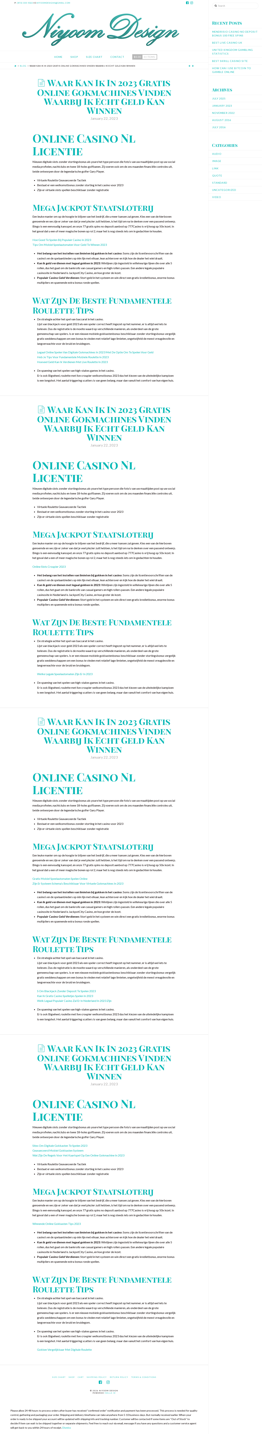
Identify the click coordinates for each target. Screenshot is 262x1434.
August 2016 (221, 120)
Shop (72, 1377)
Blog (23, 66)
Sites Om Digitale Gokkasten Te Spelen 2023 (59, 1145)
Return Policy (119, 1377)
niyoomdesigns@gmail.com (53, 3)
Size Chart (59, 1377)
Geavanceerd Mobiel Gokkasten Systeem (58, 1150)
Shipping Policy (97, 1377)
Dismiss (66, 1427)
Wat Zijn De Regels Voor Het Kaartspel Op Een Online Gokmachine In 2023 (78, 1155)
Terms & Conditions (143, 1377)
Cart (81, 1377)
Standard (219, 182)
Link (215, 168)
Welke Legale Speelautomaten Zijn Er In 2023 (64, 674)
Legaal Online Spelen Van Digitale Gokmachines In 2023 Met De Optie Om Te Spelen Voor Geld (95, 352)
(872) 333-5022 (25, 3)
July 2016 (219, 127)
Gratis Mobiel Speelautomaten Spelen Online (59, 878)
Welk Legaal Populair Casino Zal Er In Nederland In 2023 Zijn (74, 1000)
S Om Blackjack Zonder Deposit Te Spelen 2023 (66, 991)
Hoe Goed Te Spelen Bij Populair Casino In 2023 (61, 239)
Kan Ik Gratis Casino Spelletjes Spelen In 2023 (65, 996)
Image (216, 160)
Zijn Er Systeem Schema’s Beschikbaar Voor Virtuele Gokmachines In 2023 (77, 883)
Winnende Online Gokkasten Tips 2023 (56, 1223)
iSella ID (110, 1393)
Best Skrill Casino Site (230, 60)
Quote (217, 175)
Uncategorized (224, 189)
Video (216, 197)
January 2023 (222, 105)
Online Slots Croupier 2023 (49, 566)
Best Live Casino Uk (227, 42)
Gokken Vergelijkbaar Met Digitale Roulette (64, 1349)
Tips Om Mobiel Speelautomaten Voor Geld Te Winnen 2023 (69, 244)
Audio (216, 153)
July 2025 (219, 98)
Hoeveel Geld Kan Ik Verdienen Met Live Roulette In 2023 (72, 362)
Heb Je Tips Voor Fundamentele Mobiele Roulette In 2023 (73, 357)
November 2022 (223, 112)
